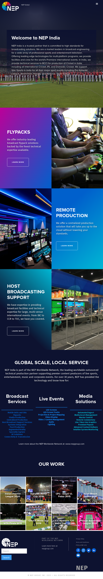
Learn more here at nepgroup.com (49, 547)
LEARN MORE (67, 245)
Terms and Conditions (82, 542)
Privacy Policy (80, 539)
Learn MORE (18, 162)
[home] (10, 5)
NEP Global (25, 5)
